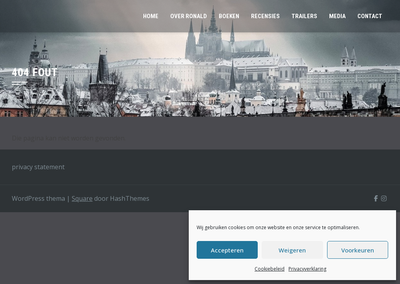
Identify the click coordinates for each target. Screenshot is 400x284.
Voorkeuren (357, 250)
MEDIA (337, 16)
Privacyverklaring (307, 268)
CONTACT (369, 16)
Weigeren (292, 250)
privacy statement (38, 167)
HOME (150, 16)
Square (82, 198)
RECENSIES (265, 16)
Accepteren (227, 250)
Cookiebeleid (270, 268)
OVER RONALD (188, 16)
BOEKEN (229, 16)
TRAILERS (304, 16)
